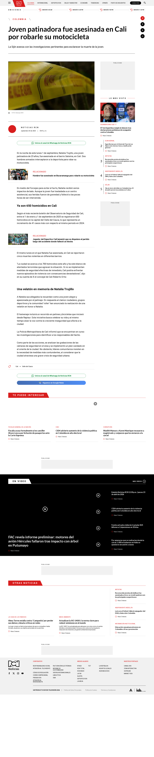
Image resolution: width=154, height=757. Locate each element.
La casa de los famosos (17, 612)
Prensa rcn (37, 673)
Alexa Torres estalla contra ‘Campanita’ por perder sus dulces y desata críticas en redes (30, 617)
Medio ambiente (65, 612)
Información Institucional (125, 619)
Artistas (108, 156)
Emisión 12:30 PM (76, 10)
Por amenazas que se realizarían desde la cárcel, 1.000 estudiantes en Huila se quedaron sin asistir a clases (127, 538)
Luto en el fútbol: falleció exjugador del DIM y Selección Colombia (118, 175)
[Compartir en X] (143, 30)
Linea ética (57, 670)
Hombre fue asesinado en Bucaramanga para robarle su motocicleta (63, 175)
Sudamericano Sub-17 (108, 124)
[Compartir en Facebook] (143, 24)
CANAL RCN (135, 3)
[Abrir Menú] (9, 3)
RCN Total (81, 664)
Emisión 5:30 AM (45, 10)
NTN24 (79, 661)
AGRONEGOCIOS (104, 666)
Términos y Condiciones (108, 685)
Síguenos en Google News (51, 378)
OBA (54, 673)
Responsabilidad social (41, 661)
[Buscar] (145, 3)
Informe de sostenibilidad (58, 664)
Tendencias (95, 3)
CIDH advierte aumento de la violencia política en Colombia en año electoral (76, 427)
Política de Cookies (91, 685)
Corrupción (107, 423)
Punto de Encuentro (118, 3)
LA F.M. (79, 669)
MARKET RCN (128, 669)
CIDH (57, 423)
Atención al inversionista (38, 676)
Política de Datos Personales (72, 685)
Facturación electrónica (62, 661)
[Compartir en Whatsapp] (143, 36)
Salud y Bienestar (70, 3)
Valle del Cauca (27, 362)
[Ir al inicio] (19, 3)
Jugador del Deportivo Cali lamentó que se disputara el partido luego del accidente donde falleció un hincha (61, 240)
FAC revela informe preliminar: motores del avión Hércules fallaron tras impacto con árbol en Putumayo (43, 536)
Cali (17, 362)
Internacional (43, 3)
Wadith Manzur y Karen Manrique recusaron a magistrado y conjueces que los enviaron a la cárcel (123, 428)
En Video (19, 477)
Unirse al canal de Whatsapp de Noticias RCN (51, 143)
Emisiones (15, 10)
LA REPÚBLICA (103, 661)
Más (139, 476)
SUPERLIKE (127, 666)
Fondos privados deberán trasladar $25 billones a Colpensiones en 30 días (127, 521)
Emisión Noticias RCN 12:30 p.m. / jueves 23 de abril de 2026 (128, 489)
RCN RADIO (80, 666)
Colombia (30, 3)
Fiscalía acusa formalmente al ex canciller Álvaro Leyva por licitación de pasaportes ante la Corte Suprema (29, 428)
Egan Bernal (110, 141)
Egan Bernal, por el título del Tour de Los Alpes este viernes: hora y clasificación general (119, 145)
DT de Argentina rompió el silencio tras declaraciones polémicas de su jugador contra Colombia (115, 130)
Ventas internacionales (61, 668)
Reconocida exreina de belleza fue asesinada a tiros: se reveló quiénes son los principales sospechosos (119, 161)
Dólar (107, 185)
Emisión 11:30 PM (137, 10)
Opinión (105, 3)
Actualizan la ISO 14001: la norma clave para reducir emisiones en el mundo (79, 617)
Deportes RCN (56, 3)
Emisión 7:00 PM (106, 10)
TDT (89, 661)
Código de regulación (40, 668)
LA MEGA (80, 677)
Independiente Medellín (113, 171)
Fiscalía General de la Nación (19, 423)
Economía (84, 3)
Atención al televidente (41, 664)
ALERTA (79, 671)
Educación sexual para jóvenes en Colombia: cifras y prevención (128, 624)
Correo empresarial (40, 670)
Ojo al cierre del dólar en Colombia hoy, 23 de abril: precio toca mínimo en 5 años (119, 189)
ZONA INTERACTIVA (130, 664)
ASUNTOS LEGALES (105, 664)
